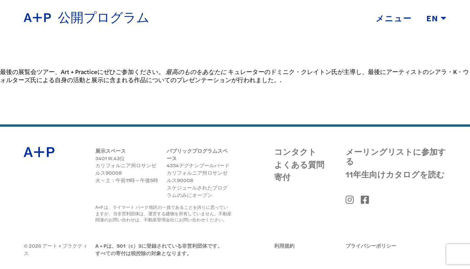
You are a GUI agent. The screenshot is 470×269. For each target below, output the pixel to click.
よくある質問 (299, 164)
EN (436, 18)
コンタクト (295, 151)
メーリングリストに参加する (396, 156)
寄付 (282, 177)
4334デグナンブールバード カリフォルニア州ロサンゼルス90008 (198, 173)
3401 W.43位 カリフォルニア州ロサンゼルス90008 (125, 165)
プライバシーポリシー (371, 245)
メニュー (394, 18)
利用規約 (284, 245)
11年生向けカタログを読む (395, 174)
